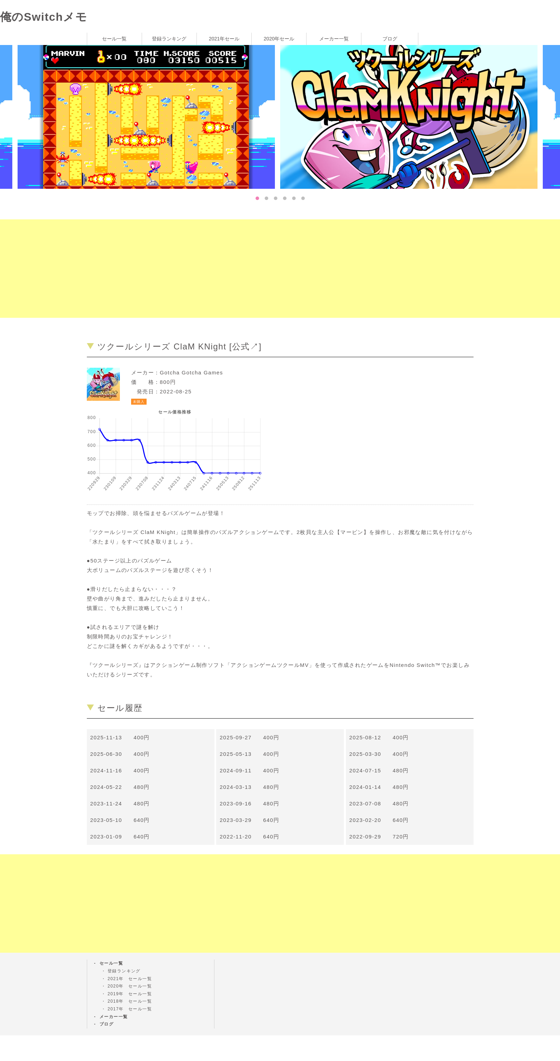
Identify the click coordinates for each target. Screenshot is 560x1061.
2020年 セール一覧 (130, 986)
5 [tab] (294, 198)
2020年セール (279, 38)
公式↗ (245, 346)
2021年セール (224, 38)
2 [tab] (266, 198)
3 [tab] (275, 198)
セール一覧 (114, 38)
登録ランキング (169, 38)
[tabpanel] (411, 116)
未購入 (139, 402)
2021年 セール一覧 (130, 978)
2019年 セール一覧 (130, 993)
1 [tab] (257, 198)
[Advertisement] (211, 268)
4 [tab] (285, 198)
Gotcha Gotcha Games (191, 372)
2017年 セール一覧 (130, 1009)
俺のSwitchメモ (43, 17)
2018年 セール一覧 (130, 1001)
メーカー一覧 (334, 38)
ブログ (389, 38)
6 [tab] (303, 198)
